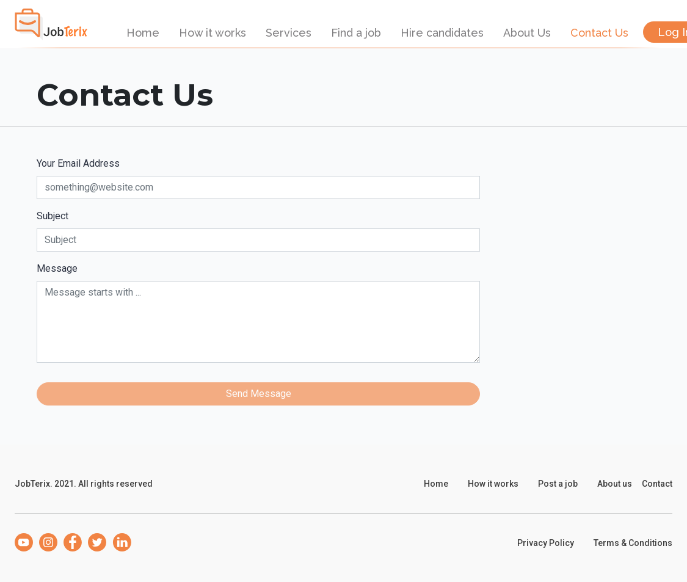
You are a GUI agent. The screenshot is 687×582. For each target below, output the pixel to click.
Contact (657, 484)
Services (288, 32)
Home (142, 32)
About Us (527, 32)
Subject (52, 216)
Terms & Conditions (633, 543)
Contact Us (599, 32)
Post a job (558, 484)
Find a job (356, 32)
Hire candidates (442, 32)
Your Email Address (78, 163)
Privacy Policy (545, 543)
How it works (212, 32)
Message (57, 268)
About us (614, 484)
